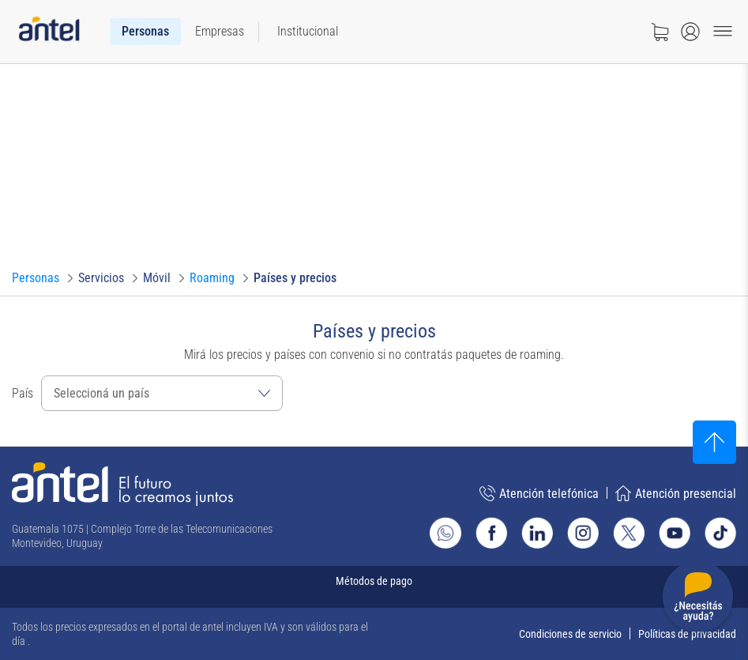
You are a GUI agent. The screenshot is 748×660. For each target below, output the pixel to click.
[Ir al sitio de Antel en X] (629, 533)
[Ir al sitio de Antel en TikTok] (720, 533)
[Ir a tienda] (659, 31)
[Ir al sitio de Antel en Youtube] (674, 533)
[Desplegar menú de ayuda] (698, 599)
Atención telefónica (539, 493)
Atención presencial (675, 493)
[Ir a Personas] (35, 278)
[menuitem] (145, 31)
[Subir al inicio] (714, 442)
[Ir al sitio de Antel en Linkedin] (537, 533)
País (22, 393)
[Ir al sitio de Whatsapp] (445, 533)
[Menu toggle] (722, 31)
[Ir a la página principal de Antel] (122, 484)
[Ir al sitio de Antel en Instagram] (583, 533)
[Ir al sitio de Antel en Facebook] (491, 533)
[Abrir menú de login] (690, 32)
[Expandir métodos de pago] (374, 587)
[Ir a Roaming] (212, 278)
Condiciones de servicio (570, 634)
